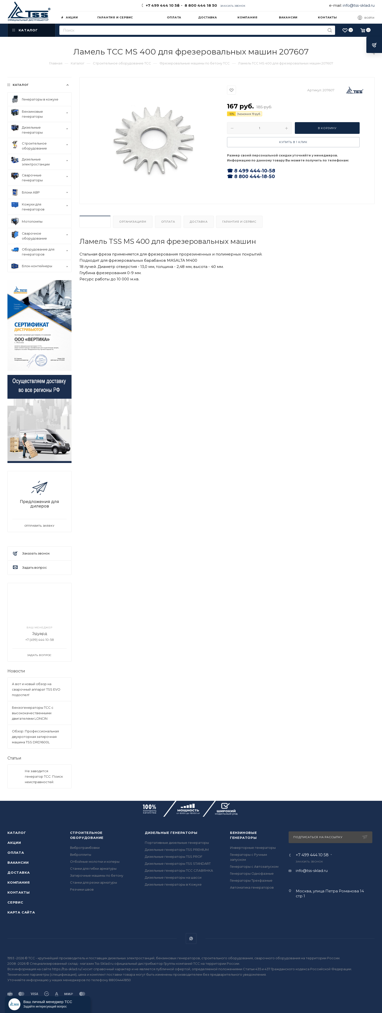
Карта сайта (21, 912)
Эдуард (39, 633)
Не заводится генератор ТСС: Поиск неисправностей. (44, 776)
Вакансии (18, 862)
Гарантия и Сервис (239, 221)
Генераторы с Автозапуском (254, 866)
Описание (95, 221)
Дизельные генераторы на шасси (173, 877)
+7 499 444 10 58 (163, 5)
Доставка (198, 221)
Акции (14, 843)
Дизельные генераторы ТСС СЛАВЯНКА (179, 870)
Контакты (18, 892)
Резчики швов (82, 889)
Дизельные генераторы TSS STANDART (178, 863)
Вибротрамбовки (85, 848)
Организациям (132, 221)
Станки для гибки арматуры (93, 868)
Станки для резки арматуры (93, 882)
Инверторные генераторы (253, 848)
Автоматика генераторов (252, 887)
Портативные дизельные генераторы (177, 843)
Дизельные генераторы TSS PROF (173, 857)
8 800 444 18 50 (200, 5)
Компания (18, 882)
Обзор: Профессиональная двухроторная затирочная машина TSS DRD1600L (35, 736)
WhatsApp (191, 938)
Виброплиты (80, 855)
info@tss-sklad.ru (359, 5)
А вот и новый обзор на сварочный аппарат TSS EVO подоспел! (36, 689)
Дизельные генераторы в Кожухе (173, 884)
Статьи (14, 758)
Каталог (16, 833)
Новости (16, 671)
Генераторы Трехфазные (251, 880)
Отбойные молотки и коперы (94, 861)
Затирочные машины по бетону (96, 875)
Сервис (15, 902)
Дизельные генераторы (171, 833)
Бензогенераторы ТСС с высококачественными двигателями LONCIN (32, 713)
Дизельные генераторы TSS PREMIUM (177, 850)
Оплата (168, 221)
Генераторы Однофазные (252, 873)
